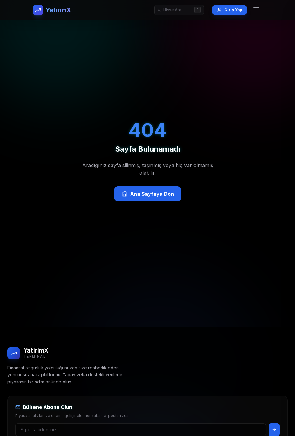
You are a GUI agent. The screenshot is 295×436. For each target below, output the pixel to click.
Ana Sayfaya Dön (147, 194)
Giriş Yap (229, 9)
